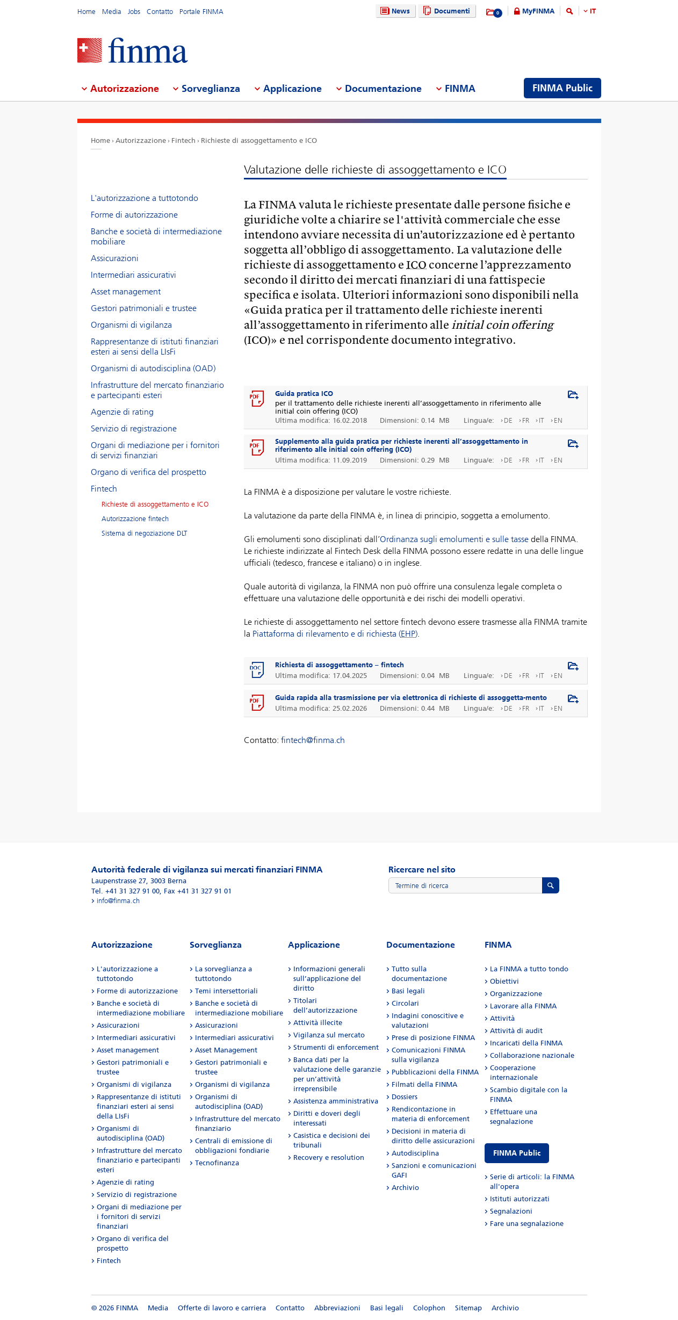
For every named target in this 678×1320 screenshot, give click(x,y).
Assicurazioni (115, 258)
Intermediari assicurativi (133, 275)
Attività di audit (516, 1031)
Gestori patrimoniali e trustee (144, 308)
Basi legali (408, 991)
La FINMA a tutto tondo (529, 969)
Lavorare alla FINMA (523, 1006)
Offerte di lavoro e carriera (222, 1308)
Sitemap (468, 1308)
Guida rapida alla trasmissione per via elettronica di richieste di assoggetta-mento (411, 698)
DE (508, 420)
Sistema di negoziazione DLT (144, 533)
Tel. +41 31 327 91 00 (125, 891)
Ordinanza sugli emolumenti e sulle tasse (454, 539)
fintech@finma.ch (313, 740)
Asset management (126, 291)
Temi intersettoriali (226, 991)
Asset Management (226, 1050)
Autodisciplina (415, 1153)
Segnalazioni (511, 1211)
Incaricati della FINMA (526, 1043)
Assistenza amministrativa (335, 1101)
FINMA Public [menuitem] (562, 88)
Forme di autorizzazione (134, 215)
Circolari (405, 1003)
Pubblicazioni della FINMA (435, 1072)
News (394, 11)
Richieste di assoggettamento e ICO (259, 140)
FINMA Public (516, 1153)
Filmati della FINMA (424, 1084)
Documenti (445, 11)
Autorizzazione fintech (135, 519)
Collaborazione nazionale (532, 1055)
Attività (502, 1018)
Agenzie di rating (122, 412)
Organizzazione (516, 994)
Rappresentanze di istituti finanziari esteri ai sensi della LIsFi (155, 346)
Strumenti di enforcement (336, 1047)
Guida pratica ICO (304, 393)
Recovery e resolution (328, 1157)
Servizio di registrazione (134, 428)
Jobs (134, 12)
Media (111, 12)
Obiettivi (504, 981)
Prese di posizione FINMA (433, 1038)
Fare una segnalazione (527, 1224)
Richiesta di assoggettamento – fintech (339, 665)
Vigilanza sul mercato (329, 1035)
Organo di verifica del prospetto (148, 472)
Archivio (405, 1188)
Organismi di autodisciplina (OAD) (153, 368)
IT (593, 11)
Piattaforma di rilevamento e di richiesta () (335, 634)
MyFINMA (538, 11)
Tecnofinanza (217, 1163)
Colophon (429, 1308)
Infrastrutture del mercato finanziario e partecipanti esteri (157, 390)
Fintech (183, 140)
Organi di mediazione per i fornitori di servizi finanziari (155, 450)
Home (86, 12)
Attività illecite (317, 1023)
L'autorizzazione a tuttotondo (144, 198)
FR (525, 420)
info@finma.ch (118, 901)
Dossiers (404, 1097)
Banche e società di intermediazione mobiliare (156, 236)
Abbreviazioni (337, 1308)
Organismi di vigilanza (131, 325)
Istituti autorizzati (520, 1199)
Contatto (160, 12)
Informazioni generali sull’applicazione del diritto (329, 978)
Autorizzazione (141, 140)
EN (558, 420)
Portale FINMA (201, 12)
